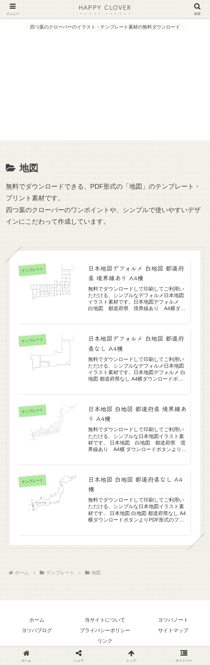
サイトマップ (173, 631)
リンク (105, 642)
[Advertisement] (105, 90)
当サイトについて (105, 620)
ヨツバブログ (37, 631)
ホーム (36, 620)
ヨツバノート (173, 620)
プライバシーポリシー (105, 631)
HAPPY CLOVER (105, 7)
